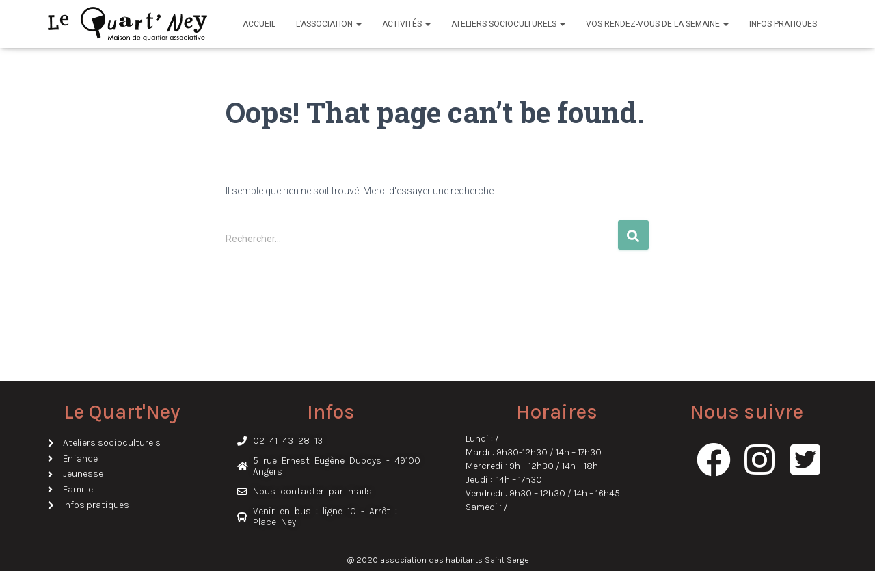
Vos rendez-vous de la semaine (657, 24)
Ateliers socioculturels (508, 24)
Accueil (259, 24)
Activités (406, 24)
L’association (329, 24)
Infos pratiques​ (783, 24)
